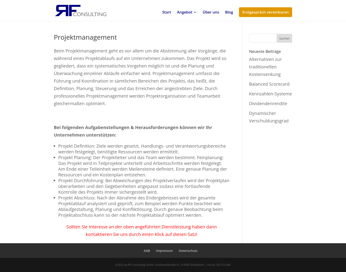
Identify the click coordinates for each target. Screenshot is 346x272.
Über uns (211, 13)
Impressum (164, 251)
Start (166, 13)
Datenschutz (188, 251)
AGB (147, 251)
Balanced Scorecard (269, 84)
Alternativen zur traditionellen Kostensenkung (265, 66)
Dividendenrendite (268, 103)
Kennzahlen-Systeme (270, 94)
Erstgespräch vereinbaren (265, 12)
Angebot (184, 13)
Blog (229, 13)
